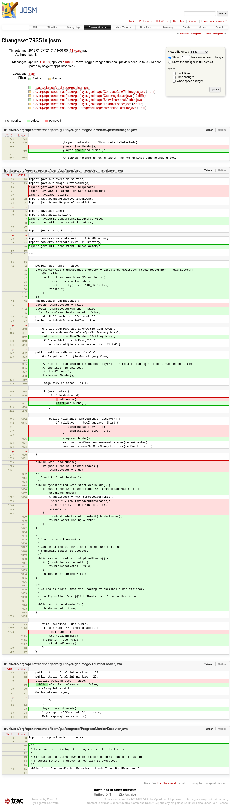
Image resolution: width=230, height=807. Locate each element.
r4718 (8, 734)
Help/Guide (162, 21)
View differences (178, 51)
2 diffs (137, 104)
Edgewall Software (47, 803)
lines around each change (202, 57)
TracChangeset (166, 783)
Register (192, 21)
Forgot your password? (214, 21)
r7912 (8, 175)
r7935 (21, 134)
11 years (76, 50)
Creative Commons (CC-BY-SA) (139, 803)
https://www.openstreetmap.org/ (207, 799)
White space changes (190, 81)
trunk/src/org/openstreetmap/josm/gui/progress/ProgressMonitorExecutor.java (66, 729)
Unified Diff (102, 794)
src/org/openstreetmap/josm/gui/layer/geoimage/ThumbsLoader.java (82, 104)
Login (132, 21)
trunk (31, 73)
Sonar (202, 27)
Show (173, 57)
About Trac (179, 21)
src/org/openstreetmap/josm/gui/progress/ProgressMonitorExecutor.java (85, 108)
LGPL (214, 803)
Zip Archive (127, 794)
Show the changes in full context (190, 62)
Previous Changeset (190, 33)
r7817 (8, 134)
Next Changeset (214, 33)
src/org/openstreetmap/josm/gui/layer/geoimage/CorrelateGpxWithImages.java (89, 92)
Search (219, 27)
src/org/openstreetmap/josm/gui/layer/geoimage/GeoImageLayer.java (83, 96)
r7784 (8, 669)
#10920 (44, 62)
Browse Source (98, 27)
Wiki (35, 27)
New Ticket (146, 27)
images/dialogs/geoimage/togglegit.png (61, 87)
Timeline (52, 27)
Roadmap (168, 27)
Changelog (73, 27)
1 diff (151, 92)
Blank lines (183, 73)
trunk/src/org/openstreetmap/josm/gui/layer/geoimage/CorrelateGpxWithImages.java (71, 130)
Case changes (186, 77)
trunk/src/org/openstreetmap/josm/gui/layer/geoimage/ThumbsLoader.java (63, 664)
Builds (186, 27)
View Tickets (123, 27)
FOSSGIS (136, 799)
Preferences (145, 21)
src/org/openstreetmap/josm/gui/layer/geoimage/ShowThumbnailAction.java (87, 100)
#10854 (67, 62)
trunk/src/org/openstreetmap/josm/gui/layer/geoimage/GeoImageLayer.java (63, 170)
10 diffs (139, 96)
